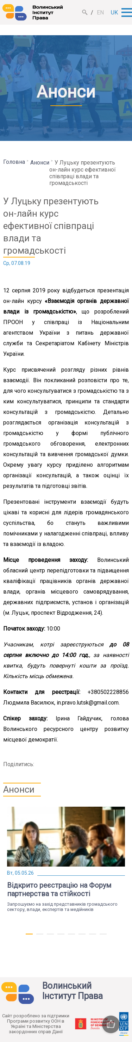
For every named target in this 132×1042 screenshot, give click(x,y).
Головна (14, 162)
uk (114, 12)
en (100, 12)
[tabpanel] (66, 859)
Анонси (39, 162)
